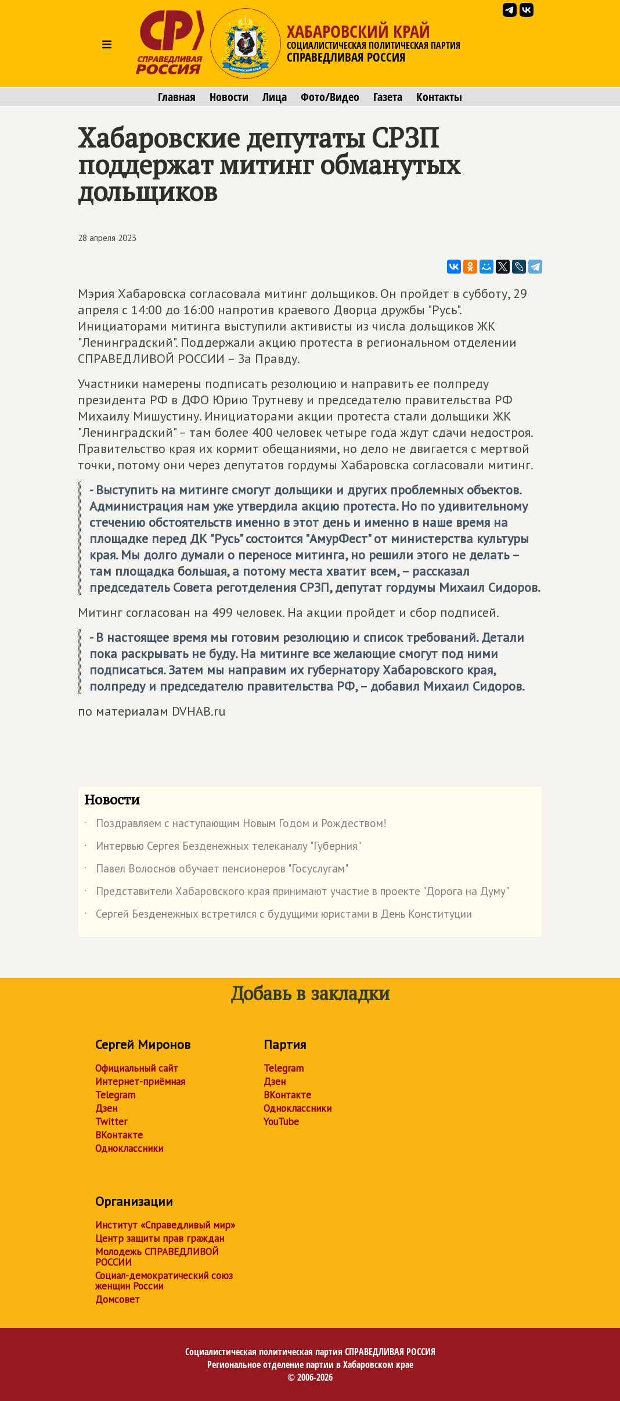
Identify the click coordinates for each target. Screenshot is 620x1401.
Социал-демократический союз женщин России (164, 1280)
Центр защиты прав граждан (159, 1238)
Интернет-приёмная (140, 1081)
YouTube (281, 1121)
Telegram (115, 1095)
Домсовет (117, 1299)
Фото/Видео (330, 97)
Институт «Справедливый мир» (165, 1225)
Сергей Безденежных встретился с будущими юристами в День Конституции (278, 916)
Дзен (106, 1108)
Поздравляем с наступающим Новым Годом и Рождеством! (235, 825)
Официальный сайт (136, 1068)
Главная (177, 97)
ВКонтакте (119, 1135)
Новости (229, 97)
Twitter (111, 1121)
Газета (387, 97)
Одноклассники (129, 1148)
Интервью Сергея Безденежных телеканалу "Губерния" (222, 848)
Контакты (439, 97)
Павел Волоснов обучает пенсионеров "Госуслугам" (216, 870)
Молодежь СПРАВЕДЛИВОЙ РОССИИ (157, 1256)
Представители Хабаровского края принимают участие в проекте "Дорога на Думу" (296, 893)
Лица (274, 97)
